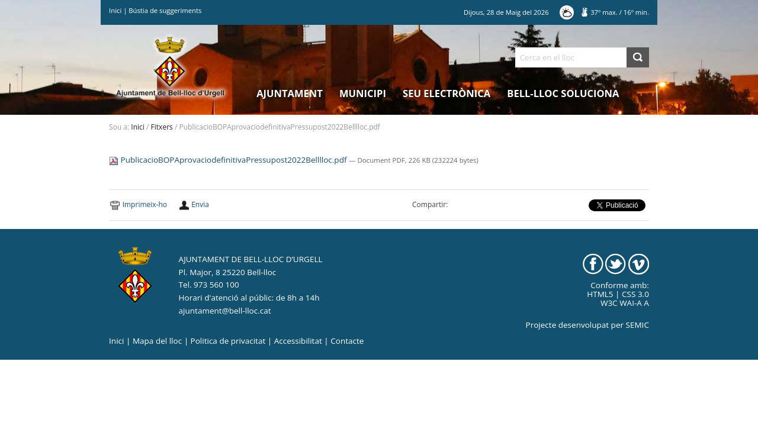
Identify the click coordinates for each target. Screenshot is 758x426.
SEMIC (637, 325)
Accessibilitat (298, 340)
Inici (115, 10)
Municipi (362, 93)
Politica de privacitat (228, 340)
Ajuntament (289, 93)
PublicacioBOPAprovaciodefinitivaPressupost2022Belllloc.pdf (229, 159)
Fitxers (162, 127)
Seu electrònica (446, 93)
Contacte (347, 340)
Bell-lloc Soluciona (563, 93)
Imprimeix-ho (145, 204)
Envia (200, 204)
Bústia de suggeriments (165, 10)
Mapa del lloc (157, 340)
